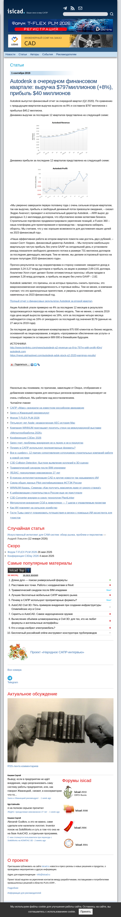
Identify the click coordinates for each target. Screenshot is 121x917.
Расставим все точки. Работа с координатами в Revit (42, 585)
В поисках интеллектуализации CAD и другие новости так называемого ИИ (54, 477)
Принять (86, 911)
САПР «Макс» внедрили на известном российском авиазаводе (47, 407)
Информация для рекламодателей (24, 893)
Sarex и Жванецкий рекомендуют (29, 412)
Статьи (23, 54)
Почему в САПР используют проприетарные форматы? (43, 447)
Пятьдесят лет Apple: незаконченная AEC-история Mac (42, 422)
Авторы (34, 54)
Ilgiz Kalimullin (14, 804)
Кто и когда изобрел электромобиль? (33, 627)
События (47, 54)
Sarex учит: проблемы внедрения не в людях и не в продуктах (46, 442)
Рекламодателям (66, 54)
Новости (10, 54)
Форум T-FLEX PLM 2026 (24, 417)
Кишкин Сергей (14, 775)
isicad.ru (45, 866)
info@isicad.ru (43, 874)
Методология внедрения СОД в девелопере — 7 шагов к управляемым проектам (58, 502)
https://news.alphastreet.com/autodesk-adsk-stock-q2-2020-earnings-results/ (53, 355)
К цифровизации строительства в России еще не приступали (46, 492)
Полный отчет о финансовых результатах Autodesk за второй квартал (51, 301)
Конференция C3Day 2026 (25, 437)
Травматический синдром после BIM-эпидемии (38, 467)
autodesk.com (18, 351)
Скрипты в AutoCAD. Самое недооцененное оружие (42, 614)
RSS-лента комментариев (23, 766)
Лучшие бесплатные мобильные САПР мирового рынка (44, 595)
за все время (30, 575)
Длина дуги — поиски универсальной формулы (39, 580)
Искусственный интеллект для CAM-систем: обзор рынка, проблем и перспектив (55, 534)
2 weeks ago (40, 840)
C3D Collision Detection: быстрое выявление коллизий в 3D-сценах (49, 462)
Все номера (14, 669)
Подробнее (13, 888)
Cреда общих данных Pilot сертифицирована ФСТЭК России (46, 482)
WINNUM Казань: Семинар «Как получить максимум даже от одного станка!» (55, 487)
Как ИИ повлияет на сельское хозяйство (33, 507)
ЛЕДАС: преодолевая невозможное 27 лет (35, 472)
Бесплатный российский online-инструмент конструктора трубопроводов (54, 632)
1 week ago (46, 798)
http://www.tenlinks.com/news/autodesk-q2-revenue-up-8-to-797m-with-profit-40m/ (56, 347)
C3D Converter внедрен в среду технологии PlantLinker (42, 497)
